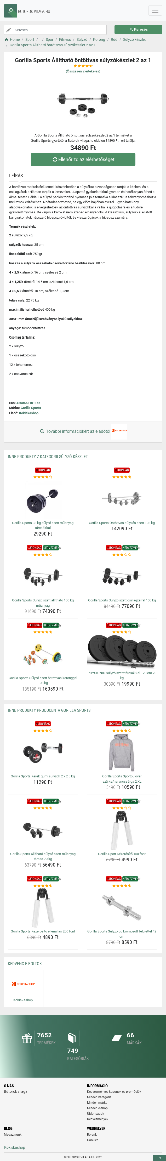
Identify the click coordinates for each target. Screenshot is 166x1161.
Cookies (92, 1140)
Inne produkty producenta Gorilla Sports (49, 710)
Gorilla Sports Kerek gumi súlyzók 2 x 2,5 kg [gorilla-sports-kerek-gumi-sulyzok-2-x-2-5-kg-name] (43, 776)
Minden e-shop (97, 1108)
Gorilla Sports (31, 408)
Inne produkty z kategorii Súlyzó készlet (48, 456)
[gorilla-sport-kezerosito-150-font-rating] (122, 808)
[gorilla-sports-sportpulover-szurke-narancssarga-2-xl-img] (122, 752)
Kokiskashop (28, 413)
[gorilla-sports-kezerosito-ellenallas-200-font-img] (43, 907)
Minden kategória (99, 1097)
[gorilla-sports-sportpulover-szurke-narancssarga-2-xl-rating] (122, 730)
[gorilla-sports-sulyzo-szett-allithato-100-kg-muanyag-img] (43, 576)
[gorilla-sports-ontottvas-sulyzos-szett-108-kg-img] (122, 499)
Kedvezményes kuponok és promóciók (114, 1092)
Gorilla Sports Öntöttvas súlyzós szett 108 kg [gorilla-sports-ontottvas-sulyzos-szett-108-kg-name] (122, 523)
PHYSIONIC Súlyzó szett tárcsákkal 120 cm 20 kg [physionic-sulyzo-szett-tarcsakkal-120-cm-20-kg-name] (122, 675)
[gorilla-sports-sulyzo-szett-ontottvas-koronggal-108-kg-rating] (43, 632)
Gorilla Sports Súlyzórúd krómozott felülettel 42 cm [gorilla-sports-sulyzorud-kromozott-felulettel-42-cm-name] (121, 933)
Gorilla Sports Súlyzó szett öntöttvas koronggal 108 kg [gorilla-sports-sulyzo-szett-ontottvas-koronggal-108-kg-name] (43, 680)
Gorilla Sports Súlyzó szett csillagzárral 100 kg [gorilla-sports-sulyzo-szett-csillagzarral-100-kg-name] (122, 600)
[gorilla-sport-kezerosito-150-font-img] (122, 830)
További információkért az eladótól (83, 432)
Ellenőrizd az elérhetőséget (82, 159)
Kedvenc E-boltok (25, 963)
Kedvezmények (97, 1119)
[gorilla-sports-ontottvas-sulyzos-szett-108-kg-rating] (122, 477)
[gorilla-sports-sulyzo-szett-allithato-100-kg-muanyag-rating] (43, 554)
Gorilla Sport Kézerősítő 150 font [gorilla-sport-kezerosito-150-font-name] (122, 854)
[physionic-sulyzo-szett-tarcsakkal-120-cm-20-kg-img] (122, 652)
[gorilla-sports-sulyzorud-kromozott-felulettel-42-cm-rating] (122, 886)
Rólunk (92, 1134)
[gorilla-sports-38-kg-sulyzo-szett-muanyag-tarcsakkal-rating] (43, 477)
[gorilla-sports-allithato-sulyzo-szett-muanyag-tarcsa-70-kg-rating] (43, 808)
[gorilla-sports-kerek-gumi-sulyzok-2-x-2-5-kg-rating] (43, 730)
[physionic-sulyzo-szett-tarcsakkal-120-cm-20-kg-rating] (122, 632)
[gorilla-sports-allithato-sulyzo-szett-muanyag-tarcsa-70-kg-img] (43, 830)
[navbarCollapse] (155, 10)
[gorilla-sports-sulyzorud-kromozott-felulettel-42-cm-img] (122, 907)
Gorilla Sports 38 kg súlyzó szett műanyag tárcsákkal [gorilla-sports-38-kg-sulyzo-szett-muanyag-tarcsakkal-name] (42, 525)
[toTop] (159, 1158)
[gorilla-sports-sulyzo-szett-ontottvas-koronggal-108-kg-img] (43, 654)
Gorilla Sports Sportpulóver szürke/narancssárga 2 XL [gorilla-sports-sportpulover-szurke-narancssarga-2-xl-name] (121, 778)
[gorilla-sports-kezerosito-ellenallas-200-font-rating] (43, 886)
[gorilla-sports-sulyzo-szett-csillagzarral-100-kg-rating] (122, 554)
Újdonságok (95, 1114)
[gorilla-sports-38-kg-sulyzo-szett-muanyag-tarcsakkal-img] (43, 499)
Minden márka (97, 1103)
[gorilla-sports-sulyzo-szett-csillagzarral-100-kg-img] (122, 576)
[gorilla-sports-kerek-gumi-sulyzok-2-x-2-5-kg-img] (43, 752)
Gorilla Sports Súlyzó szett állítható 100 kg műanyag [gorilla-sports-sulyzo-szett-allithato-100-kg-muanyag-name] (43, 602)
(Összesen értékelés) (83, 71)
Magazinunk (12, 1134)
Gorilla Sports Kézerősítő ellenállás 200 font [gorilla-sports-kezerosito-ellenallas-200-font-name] (43, 931)
